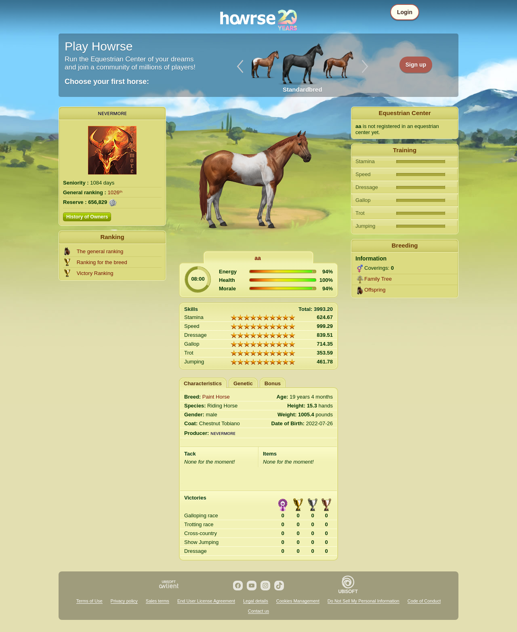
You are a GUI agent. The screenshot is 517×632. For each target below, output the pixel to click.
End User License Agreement (206, 600)
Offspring (375, 290)
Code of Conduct (424, 600)
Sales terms (157, 600)
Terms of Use (89, 600)
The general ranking (100, 251)
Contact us (258, 611)
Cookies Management (297, 600)
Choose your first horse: (107, 82)
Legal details (255, 600)
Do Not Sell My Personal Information (363, 600)
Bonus (273, 383)
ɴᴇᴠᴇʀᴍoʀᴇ (112, 112)
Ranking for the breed (102, 262)
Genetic (243, 383)
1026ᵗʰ (115, 192)
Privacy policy (124, 600)
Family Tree (378, 279)
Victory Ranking (95, 273)
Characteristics (203, 383)
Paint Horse (216, 397)
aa (257, 258)
